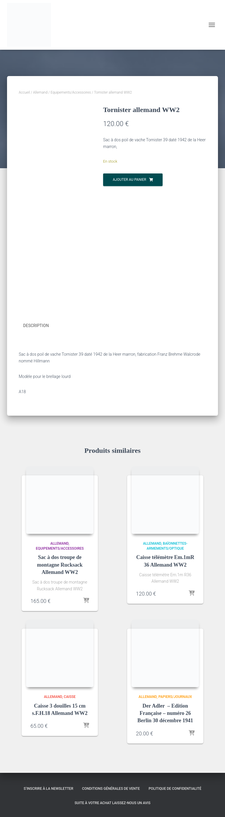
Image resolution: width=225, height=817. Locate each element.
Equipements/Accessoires (71, 92)
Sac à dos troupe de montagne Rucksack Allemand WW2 (60, 563)
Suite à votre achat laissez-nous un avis (113, 802)
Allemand (40, 92)
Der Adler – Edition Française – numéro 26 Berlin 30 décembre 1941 (165, 712)
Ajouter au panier (129, 180)
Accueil (24, 92)
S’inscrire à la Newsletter (48, 787)
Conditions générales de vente (111, 787)
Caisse (70, 696)
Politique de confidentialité (175, 787)
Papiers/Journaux (175, 696)
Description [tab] (36, 325)
